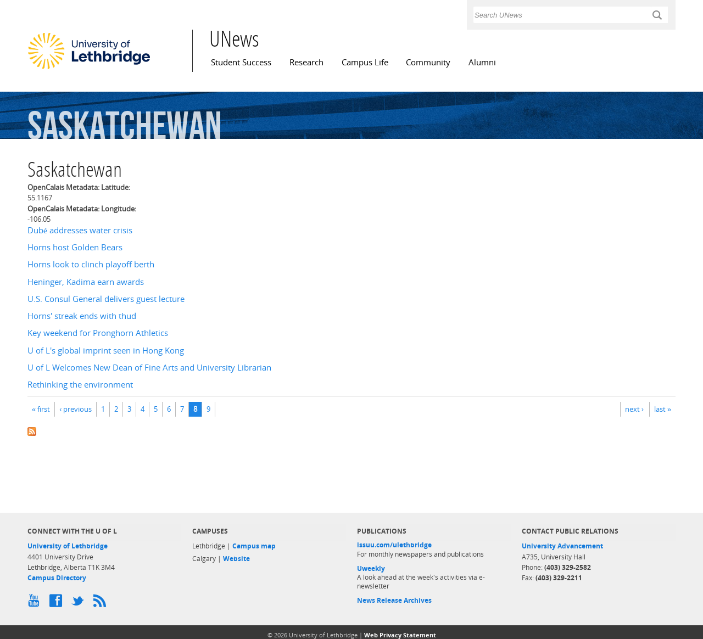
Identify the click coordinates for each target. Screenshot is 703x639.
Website (236, 558)
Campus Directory (56, 578)
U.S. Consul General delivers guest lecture (106, 299)
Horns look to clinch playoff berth (90, 264)
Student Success (241, 62)
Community (428, 62)
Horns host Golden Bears (74, 247)
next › (634, 409)
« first (41, 409)
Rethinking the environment (80, 384)
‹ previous (75, 409)
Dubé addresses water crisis (79, 230)
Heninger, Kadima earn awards (85, 282)
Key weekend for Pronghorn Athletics (97, 333)
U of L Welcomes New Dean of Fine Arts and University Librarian (149, 367)
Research (306, 62)
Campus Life (365, 62)
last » (662, 409)
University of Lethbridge (67, 546)
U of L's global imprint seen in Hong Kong (105, 350)
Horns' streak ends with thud (81, 316)
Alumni (482, 62)
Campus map (254, 546)
